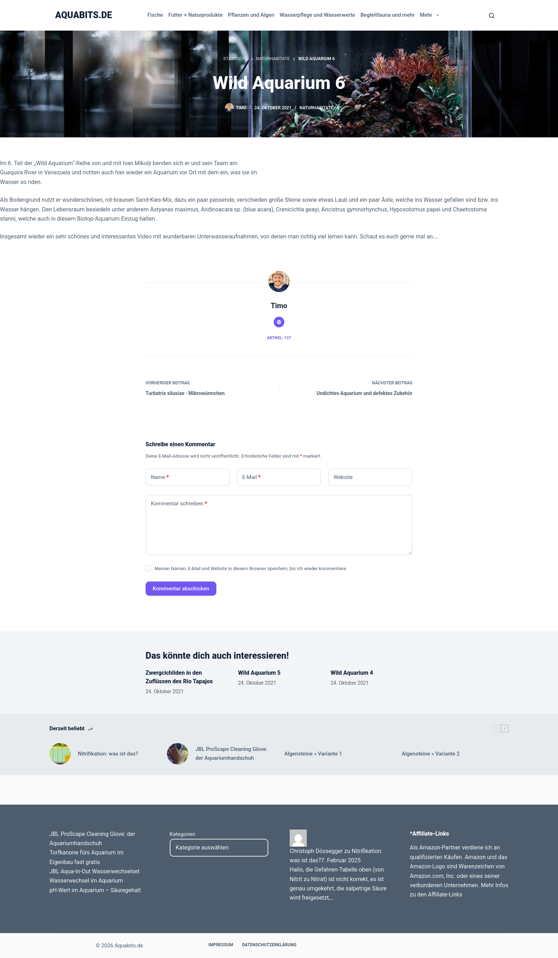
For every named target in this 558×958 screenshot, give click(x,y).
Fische (155, 15)
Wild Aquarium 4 (352, 672)
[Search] (491, 15)
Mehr (431, 15)
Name (160, 477)
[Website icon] (279, 322)
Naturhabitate (316, 107)
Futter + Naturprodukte (195, 15)
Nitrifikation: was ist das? (108, 754)
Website (343, 477)
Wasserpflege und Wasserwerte (317, 15)
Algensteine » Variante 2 (431, 754)
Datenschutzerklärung (269, 944)
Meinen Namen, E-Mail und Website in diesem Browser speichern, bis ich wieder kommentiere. (250, 568)
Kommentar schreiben (179, 503)
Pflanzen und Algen (251, 15)
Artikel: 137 (279, 338)
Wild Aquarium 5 (259, 672)
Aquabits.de (83, 15)
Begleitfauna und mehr (387, 15)
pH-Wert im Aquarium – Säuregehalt (95, 890)
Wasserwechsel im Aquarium (86, 880)
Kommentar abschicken (181, 588)
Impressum (221, 944)
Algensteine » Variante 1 (313, 754)
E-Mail (251, 477)
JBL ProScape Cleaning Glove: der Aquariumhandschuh (231, 753)
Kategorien (182, 834)
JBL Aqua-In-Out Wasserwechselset (94, 871)
